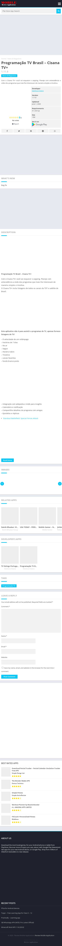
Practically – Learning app (10, 918)
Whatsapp (55, 131)
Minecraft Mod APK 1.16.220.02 (12, 927)
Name (4, 636)
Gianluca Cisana (38, 91)
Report (15, 124)
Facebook (7, 131)
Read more (7, 460)
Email (3, 646)
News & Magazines (14, 59)
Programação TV (8, 586)
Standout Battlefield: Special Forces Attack (20, 418)
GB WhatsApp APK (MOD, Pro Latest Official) (17, 922)
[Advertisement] (31, 34)
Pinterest (31, 131)
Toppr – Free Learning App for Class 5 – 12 (16, 913)
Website (4, 657)
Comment (5, 606)
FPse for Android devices (10, 908)
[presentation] (2, 483)
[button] (58, 11)
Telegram (43, 131)
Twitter (19, 131)
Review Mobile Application (44, 935)
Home (3, 59)
